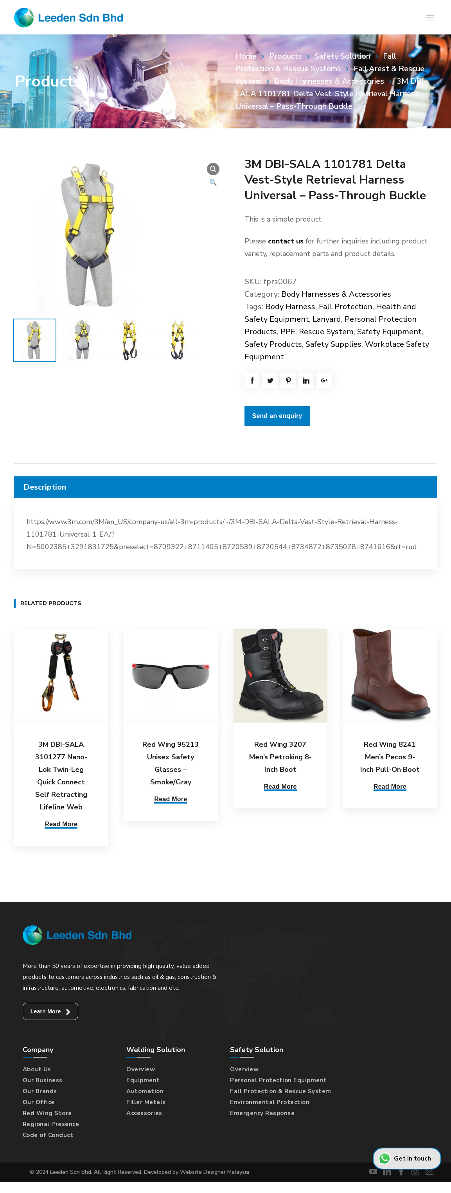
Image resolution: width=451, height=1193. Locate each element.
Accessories (144, 1112)
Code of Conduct (48, 1133)
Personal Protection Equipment (278, 1079)
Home (246, 56)
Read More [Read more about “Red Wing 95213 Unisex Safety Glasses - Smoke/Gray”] (170, 799)
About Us (37, 1068)
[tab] (225, 487)
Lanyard (327, 319)
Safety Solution (342, 56)
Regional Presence (51, 1122)
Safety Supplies (333, 344)
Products (285, 56)
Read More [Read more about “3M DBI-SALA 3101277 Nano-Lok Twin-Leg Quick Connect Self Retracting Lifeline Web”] (61, 824)
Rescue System (326, 331)
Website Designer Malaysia (214, 1170)
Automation (145, 1090)
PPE (287, 331)
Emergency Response (262, 1112)
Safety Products (273, 344)
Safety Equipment (389, 331)
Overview (140, 1068)
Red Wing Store (47, 1112)
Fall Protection (345, 306)
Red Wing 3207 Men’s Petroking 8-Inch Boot (280, 757)
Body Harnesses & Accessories (329, 81)
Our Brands (40, 1090)
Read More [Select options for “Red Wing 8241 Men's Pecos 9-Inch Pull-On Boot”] (390, 786)
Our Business (43, 1079)
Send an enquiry (277, 416)
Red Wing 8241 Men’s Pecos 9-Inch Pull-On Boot (390, 757)
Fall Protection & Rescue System (280, 1090)
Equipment (143, 1079)
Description (44, 487)
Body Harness (290, 306)
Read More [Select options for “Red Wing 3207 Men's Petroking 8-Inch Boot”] (280, 786)
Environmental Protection (269, 1101)
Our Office (39, 1101)
